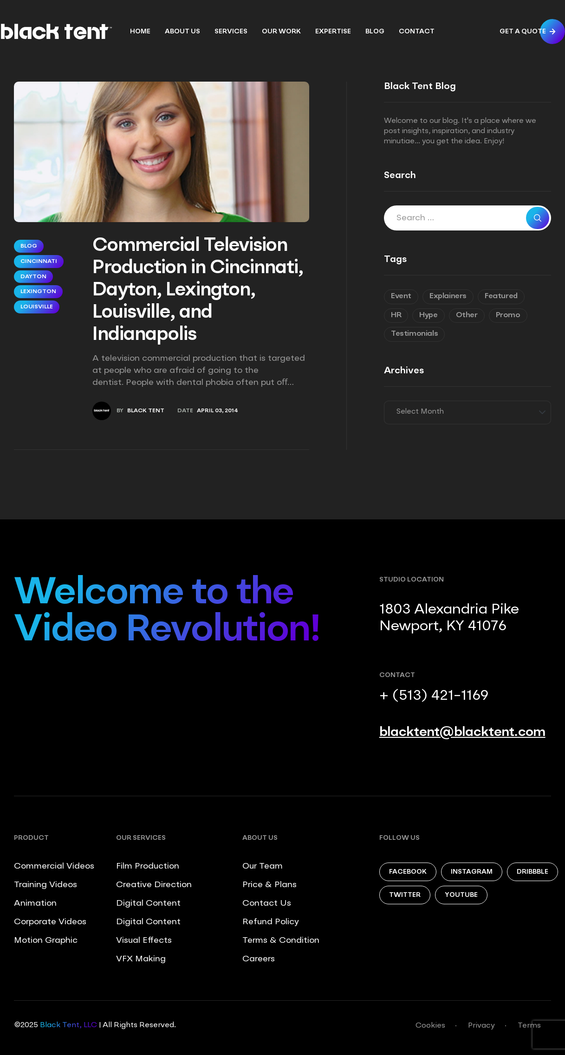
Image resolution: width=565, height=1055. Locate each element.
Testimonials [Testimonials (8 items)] (414, 334)
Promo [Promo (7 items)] (508, 315)
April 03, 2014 (217, 411)
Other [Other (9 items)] (467, 315)
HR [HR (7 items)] (396, 315)
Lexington (38, 291)
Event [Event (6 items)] (401, 296)
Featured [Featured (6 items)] (501, 296)
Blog (28, 246)
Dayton (33, 277)
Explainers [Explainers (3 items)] (448, 296)
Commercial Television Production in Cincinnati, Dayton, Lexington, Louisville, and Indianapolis (197, 291)
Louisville (36, 307)
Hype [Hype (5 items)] (428, 315)
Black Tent (145, 411)
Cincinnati (38, 261)
